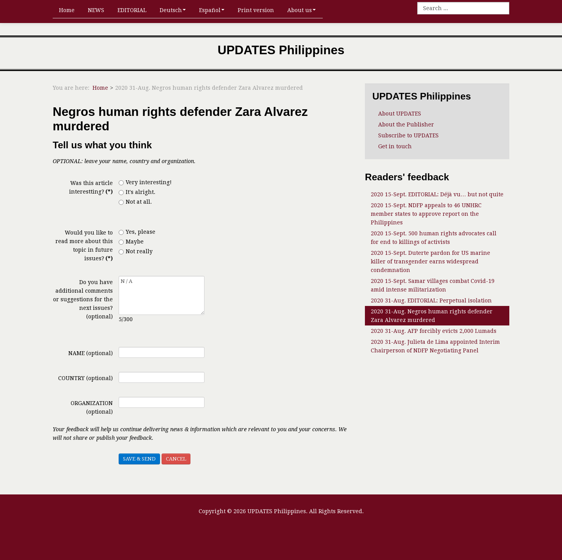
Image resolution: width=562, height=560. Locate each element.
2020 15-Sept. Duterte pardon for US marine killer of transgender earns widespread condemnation (430, 261)
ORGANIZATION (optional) (92, 407)
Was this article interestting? (91, 187)
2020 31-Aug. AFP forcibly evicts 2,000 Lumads (433, 331)
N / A (162, 295)
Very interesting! (145, 182)
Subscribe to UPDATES (408, 135)
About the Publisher (406, 124)
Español (211, 10)
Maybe (131, 241)
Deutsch (173, 10)
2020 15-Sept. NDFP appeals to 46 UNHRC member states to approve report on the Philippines (426, 214)
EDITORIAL (131, 10)
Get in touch (395, 146)
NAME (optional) (90, 353)
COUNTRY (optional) (85, 378)
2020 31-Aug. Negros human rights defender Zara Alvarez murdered (432, 315)
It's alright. (137, 192)
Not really (136, 251)
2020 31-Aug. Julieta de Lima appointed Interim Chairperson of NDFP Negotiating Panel (435, 346)
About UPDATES (399, 113)
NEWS (96, 10)
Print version (256, 10)
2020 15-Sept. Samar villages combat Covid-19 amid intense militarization (432, 285)
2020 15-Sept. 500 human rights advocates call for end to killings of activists (433, 237)
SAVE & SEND (139, 459)
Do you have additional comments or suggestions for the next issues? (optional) (83, 299)
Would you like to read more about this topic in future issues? (84, 245)
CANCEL (176, 459)
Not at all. (135, 202)
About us (301, 10)
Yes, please (137, 232)
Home (67, 10)
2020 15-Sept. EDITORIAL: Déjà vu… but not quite (437, 194)
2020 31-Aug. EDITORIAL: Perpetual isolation (431, 300)
